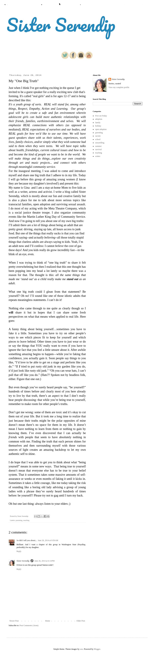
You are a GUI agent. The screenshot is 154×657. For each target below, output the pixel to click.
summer (98, 146)
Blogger (97, 649)
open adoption (100, 129)
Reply (19, 551)
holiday (98, 126)
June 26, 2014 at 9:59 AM (48, 540)
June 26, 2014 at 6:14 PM (44, 561)
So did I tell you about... (27, 540)
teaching (26, 520)
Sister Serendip (61, 24)
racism (98, 136)
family (97, 122)
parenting (19, 520)
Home (47, 621)
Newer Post (14, 621)
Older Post (81, 621)
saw (81, 649)
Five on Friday (101, 116)
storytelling (99, 143)
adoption (98, 119)
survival (98, 149)
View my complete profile (118, 87)
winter (97, 156)
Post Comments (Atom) (29, 625)
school (97, 139)
